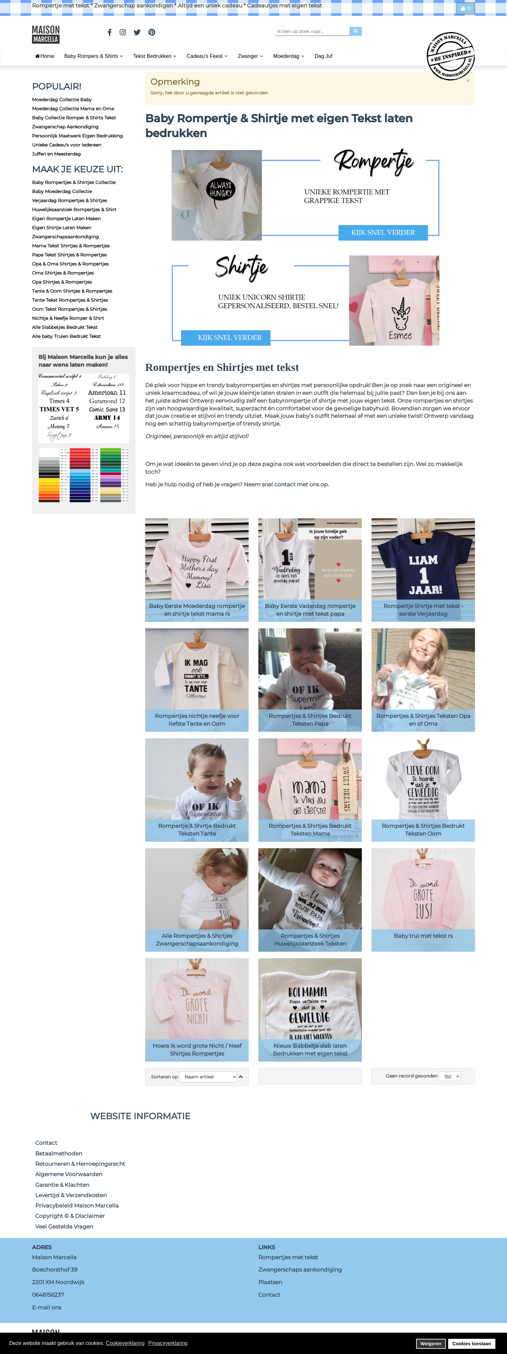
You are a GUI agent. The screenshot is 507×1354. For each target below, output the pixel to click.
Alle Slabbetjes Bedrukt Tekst (65, 327)
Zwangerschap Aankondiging (65, 127)
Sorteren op (164, 1077)
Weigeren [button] (431, 1343)
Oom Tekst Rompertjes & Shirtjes (69, 309)
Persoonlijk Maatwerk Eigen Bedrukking (77, 136)
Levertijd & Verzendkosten (71, 1195)
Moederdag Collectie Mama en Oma (73, 109)
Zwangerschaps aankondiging (300, 1269)
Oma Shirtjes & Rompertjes (63, 273)
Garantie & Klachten (62, 1185)
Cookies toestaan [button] (471, 1343)
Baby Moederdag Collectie (62, 191)
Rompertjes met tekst (288, 1257)
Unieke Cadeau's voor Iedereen (66, 145)
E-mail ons (46, 1307)
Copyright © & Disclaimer (70, 1216)
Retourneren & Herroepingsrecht (80, 1164)
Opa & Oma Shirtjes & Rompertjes (70, 264)
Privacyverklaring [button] (168, 1343)
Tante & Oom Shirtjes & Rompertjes (72, 291)
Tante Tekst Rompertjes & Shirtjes (70, 300)
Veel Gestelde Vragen (64, 1226)
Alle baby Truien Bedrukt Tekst (66, 336)
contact (285, 484)
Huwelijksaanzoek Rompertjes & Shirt (74, 209)
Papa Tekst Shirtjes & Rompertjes (69, 255)
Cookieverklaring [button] (125, 1343)
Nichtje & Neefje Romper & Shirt (68, 318)
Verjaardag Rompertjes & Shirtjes (69, 200)
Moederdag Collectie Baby (62, 100)
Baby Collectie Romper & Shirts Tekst (74, 118)
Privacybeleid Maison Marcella (77, 1205)
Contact (46, 1143)
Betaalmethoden (58, 1153)
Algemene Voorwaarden (68, 1174)
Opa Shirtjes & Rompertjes (62, 282)
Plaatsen (270, 1282)
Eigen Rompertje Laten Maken (66, 219)
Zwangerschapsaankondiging (65, 237)
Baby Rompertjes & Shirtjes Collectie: (74, 182)
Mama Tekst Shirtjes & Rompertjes (71, 246)
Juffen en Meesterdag (56, 154)
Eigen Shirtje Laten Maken (61, 228)
